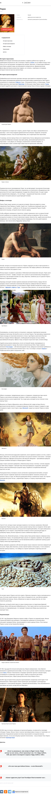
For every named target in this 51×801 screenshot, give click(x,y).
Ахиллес (2, 480)
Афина (14, 287)
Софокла (18, 82)
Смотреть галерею (7, 29)
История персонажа (7, 40)
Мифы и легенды (7, 46)
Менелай (25, 408)
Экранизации (6, 49)
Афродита (8, 287)
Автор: (6, 783)
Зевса (5, 672)
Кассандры (9, 347)
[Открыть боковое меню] (0, 2)
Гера (18, 287)
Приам (44, 348)
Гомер (47, 84)
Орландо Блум (10, 737)
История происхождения (9, 43)
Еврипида (21, 84)
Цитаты (5, 52)
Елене (32, 62)
